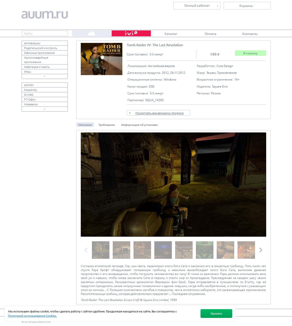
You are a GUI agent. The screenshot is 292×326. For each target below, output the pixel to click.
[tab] (85, 124)
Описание (85, 125)
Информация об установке (139, 125)
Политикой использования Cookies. (32, 315)
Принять (216, 313)
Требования (107, 125)
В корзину (250, 53)
